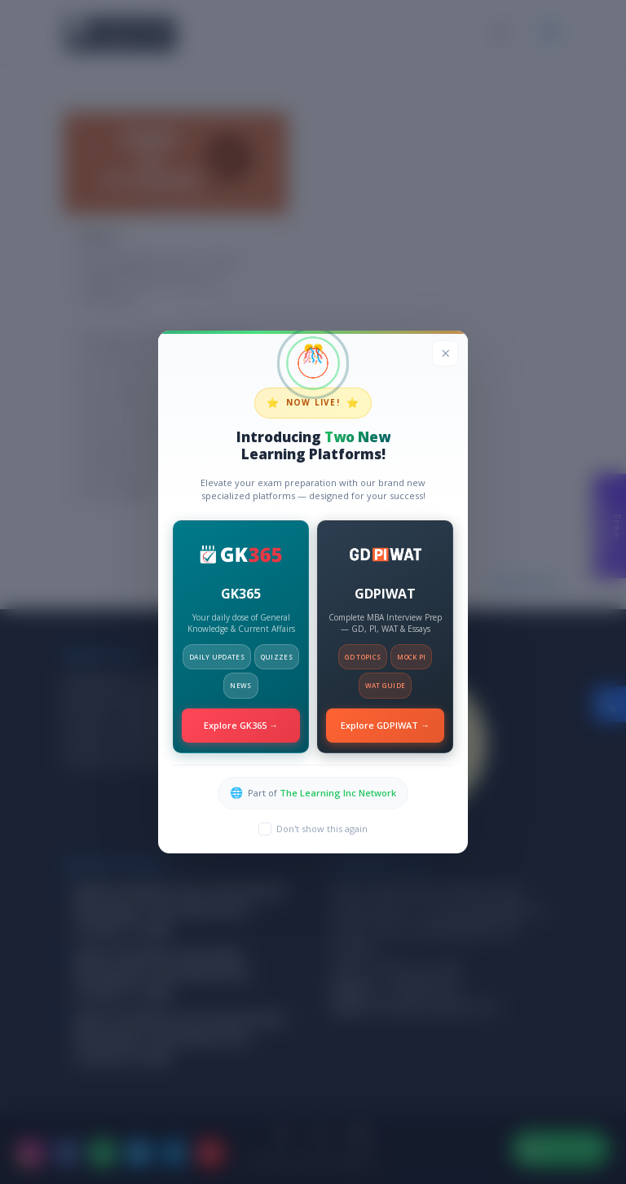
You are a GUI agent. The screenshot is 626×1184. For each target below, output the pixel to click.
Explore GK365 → (241, 725)
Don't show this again (322, 828)
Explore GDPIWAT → (385, 725)
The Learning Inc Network (338, 793)
